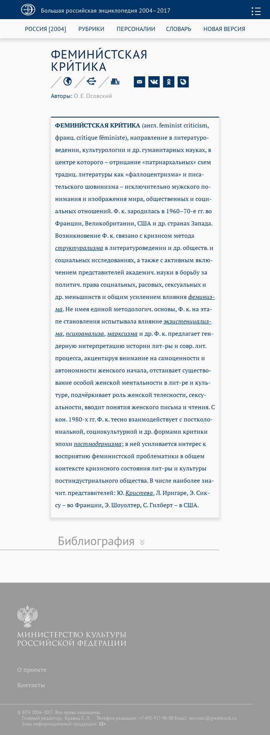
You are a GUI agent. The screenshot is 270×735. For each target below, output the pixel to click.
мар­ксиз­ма (122, 333)
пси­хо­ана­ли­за (85, 333)
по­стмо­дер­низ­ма (98, 444)
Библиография (96, 540)
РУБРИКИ (91, 28)
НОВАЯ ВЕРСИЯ (224, 28)
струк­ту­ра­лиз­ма (79, 248)
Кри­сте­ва (139, 493)
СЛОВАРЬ (178, 28)
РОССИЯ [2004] (45, 28)
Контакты (31, 685)
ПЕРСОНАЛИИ (136, 28)
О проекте (32, 669)
